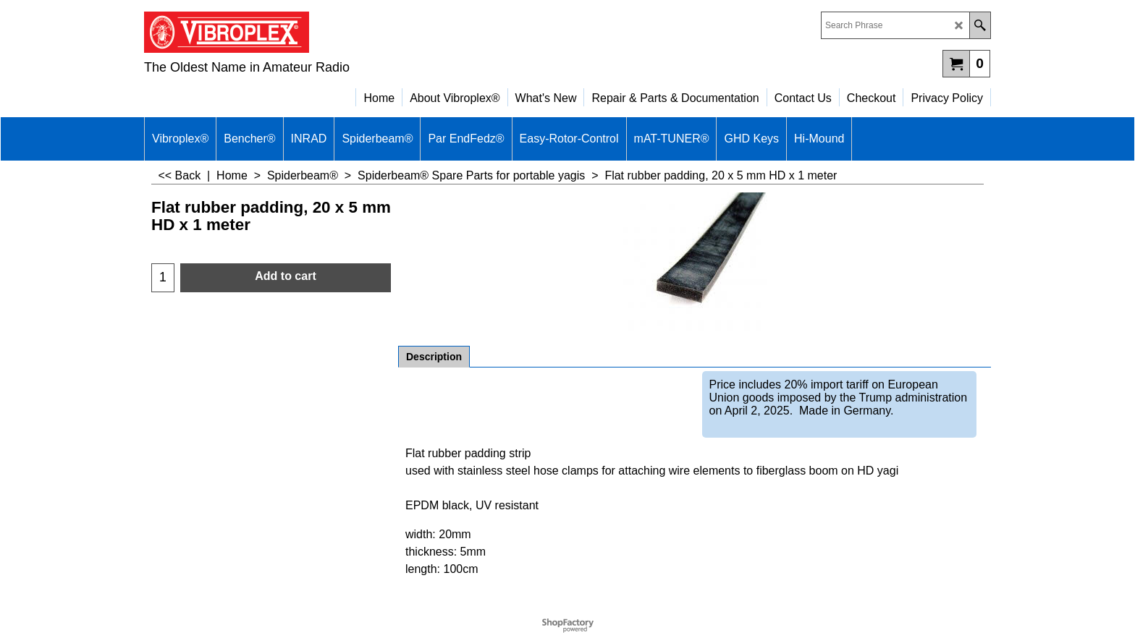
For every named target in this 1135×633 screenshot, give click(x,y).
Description (434, 356)
